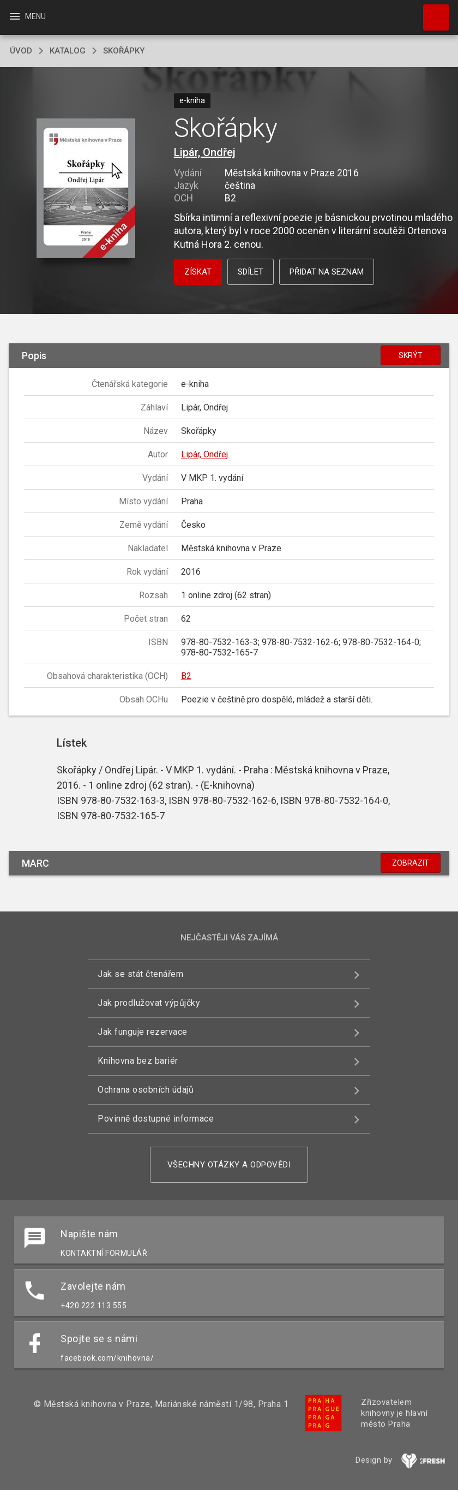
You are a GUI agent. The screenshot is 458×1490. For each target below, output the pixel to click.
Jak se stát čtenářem (140, 974)
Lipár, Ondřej (205, 152)
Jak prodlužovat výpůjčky (149, 1003)
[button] (86, 189)
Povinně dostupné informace (156, 1118)
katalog (68, 51)
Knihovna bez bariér (138, 1061)
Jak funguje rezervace (143, 1032)
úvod (21, 51)
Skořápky (123, 51)
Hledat (431, 12)
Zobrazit (410, 863)
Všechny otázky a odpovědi (229, 1165)
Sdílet (250, 272)
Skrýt (411, 355)
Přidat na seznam (327, 272)
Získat (198, 272)
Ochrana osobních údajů (146, 1089)
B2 (186, 676)
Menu (27, 16)
